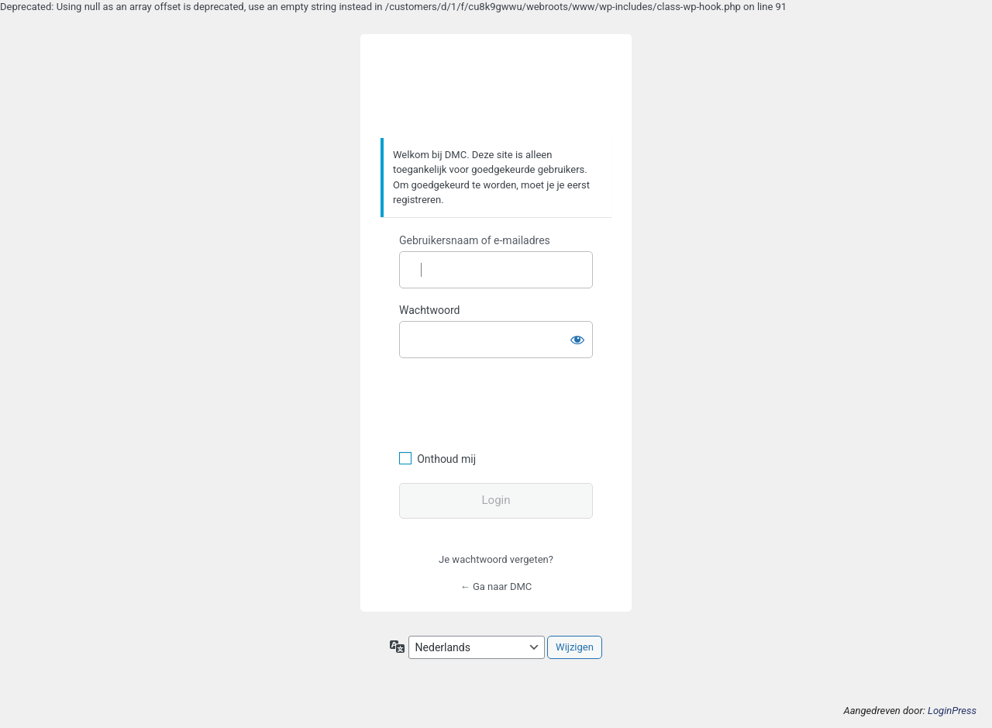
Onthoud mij (446, 459)
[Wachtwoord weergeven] (577, 336)
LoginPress (952, 710)
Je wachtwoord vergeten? (496, 559)
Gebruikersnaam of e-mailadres (474, 240)
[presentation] (505, 402)
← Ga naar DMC (496, 586)
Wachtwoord (429, 310)
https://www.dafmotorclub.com (496, 86)
